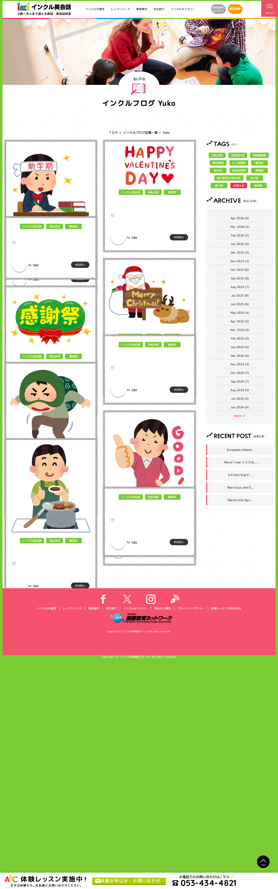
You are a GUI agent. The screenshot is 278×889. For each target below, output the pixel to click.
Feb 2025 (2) (240, 338)
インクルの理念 (95, 9)
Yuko (35, 279)
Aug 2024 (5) (240, 390)
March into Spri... (241, 500)
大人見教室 (238, 163)
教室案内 (141, 9)
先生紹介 (158, 9)
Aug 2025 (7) (240, 287)
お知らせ (238, 185)
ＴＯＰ (113, 132)
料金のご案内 (162, 838)
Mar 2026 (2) (239, 227)
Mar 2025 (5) (239, 330)
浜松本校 (54, 234)
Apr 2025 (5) (240, 321)
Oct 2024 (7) (240, 373)
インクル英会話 (31, 234)
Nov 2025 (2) (240, 261)
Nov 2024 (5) (240, 364)
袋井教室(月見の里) (229, 178)
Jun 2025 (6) (240, 304)
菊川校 (219, 185)
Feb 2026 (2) (240, 235)
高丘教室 (217, 163)
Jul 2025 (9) (240, 295)
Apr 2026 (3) (240, 218)
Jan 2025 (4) (240, 347)
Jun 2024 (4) (240, 407)
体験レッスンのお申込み (226, 838)
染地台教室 (238, 170)
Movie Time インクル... (240, 462)
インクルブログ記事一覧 (140, 132)
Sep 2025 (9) (240, 278)
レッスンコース (120, 9)
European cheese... (241, 450)
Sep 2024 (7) (240, 381)
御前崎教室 (259, 155)
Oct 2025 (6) (240, 270)
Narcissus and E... (240, 487)
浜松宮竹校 (238, 155)
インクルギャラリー (183, 9)
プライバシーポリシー (190, 838)
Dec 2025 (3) (240, 252)
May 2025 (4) (239, 313)
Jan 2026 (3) (240, 244)
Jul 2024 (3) (240, 399)
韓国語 (259, 170)
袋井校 (218, 170)
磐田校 (73, 234)
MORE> (80, 279)
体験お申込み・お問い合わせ (128, 881)
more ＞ (240, 415)
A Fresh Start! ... (241, 475)
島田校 (258, 185)
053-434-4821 (204, 883)
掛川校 (254, 178)
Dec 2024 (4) (240, 356)
